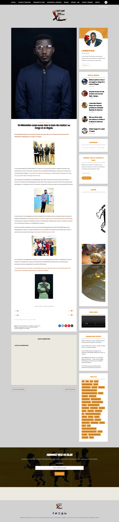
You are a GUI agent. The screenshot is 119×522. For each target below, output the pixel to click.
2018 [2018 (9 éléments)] (87, 381)
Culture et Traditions (24, 2)
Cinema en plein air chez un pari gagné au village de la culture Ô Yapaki (97, 82)
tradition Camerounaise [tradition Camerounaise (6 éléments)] (94, 434)
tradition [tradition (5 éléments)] (84, 434)
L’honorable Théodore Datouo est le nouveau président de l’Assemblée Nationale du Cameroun (96, 106)
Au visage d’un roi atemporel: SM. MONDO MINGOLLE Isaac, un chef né (93, 352)
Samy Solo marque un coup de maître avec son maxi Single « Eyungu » (96, 94)
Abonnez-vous (86, 178)
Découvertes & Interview (54, 2)
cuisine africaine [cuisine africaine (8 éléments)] (86, 402)
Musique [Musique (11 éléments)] (97, 416)
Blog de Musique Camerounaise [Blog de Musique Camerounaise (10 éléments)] (89, 393)
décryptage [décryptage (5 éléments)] (90, 410)
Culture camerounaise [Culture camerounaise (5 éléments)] (93, 405)
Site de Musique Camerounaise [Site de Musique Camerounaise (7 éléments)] (89, 431)
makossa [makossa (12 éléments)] (84, 416)
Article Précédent (18, 389)
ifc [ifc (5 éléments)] (83, 413)
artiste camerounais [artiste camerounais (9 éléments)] (87, 384)
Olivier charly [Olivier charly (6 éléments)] (94, 422)
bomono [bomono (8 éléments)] (101, 393)
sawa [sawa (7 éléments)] (89, 425)
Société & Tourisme (87, 2)
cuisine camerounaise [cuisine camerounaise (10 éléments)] (97, 402)
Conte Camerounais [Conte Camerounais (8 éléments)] (95, 399)
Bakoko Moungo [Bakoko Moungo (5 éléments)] (86, 387)
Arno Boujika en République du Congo (27, 326)
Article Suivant (70, 389)
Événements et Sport (39, 2)
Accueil (13, 2)
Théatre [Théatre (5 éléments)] (100, 431)
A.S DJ (83, 366)
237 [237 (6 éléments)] (83, 381)
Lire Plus (85, 65)
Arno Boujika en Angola (32, 326)
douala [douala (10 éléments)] (84, 410)
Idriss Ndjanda (85, 357)
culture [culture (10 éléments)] (84, 405)
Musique (66, 2)
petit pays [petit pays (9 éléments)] (102, 422)
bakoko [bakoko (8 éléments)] (95, 384)
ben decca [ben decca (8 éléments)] (94, 387)
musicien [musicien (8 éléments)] (91, 416)
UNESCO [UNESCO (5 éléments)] (91, 437)
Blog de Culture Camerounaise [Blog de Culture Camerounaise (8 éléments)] (89, 390)
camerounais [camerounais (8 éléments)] (93, 396)
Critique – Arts (75, 2)
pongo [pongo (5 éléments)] (83, 425)
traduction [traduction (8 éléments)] (85, 437)
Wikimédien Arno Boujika (24, 328)
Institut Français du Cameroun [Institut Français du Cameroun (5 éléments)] (93, 413)
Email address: (59, 463)
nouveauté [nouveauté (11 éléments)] (97, 419)
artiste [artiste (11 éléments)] (96, 381)
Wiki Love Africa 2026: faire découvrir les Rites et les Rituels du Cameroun (97, 119)
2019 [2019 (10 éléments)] (91, 381)
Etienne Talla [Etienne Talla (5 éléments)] (98, 410)
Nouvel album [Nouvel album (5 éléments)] (85, 422)
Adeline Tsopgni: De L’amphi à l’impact (97, 130)
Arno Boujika (24, 326)
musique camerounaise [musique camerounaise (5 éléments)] (87, 419)
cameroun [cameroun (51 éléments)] (84, 396)
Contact (97, 2)
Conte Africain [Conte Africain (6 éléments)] (85, 399)
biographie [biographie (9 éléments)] (101, 387)
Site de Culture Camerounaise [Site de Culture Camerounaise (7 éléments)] (89, 428)
